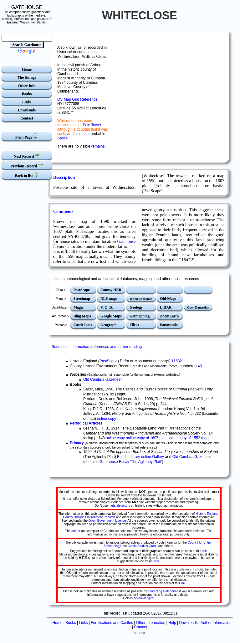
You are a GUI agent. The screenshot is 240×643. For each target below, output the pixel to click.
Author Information (216, 622)
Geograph (108, 325)
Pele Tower (92, 125)
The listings (27, 77)
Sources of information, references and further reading (97, 346)
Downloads (27, 110)
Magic (79, 307)
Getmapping (140, 316)
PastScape (82, 290)
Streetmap (82, 298)
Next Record (27, 155)
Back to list (26, 175)
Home (27, 69)
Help (172, 622)
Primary (77, 443)
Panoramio (169, 325)
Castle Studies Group (142, 546)
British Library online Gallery (140, 457)
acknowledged (144, 598)
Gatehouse (126, 241)
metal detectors (119, 505)
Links (26, 102)
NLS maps (108, 298)
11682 (176, 361)
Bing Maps (82, 316)
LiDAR (165, 307)
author (75, 531)
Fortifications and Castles (112, 622)
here (156, 561)
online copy (106, 418)
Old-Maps (168, 298)
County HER (110, 290)
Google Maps (111, 316)
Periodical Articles (86, 423)
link (204, 551)
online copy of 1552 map (188, 438)
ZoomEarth (169, 316)
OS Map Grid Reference (77, 99)
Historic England (207, 513)
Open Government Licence (107, 520)
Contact (26, 118)
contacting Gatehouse (163, 591)
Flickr (134, 325)
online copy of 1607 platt (146, 438)
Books (27, 94)
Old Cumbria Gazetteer (102, 379)
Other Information (150, 622)
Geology (136, 307)
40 (200, 366)
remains (98, 146)
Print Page (26, 136)
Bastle (62, 138)
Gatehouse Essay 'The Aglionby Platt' (131, 462)
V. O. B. (106, 307)
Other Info (26, 85)
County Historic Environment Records (89, 517)
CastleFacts (83, 325)
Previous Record (27, 165)
